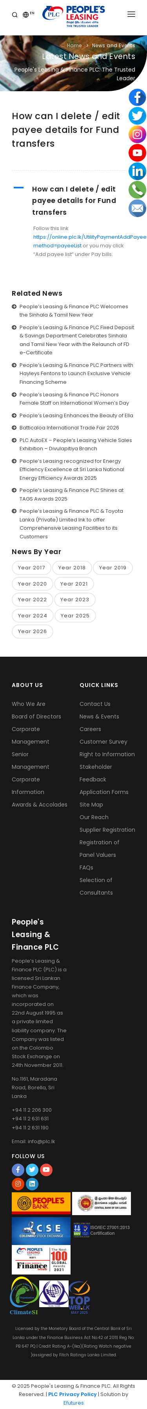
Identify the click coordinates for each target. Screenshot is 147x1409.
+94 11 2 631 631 (30, 1118)
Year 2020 (32, 584)
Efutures (74, 1403)
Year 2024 (32, 615)
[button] (73, 200)
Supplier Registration (107, 830)
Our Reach (94, 817)
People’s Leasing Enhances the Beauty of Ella (76, 415)
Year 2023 (74, 599)
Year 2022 (32, 599)
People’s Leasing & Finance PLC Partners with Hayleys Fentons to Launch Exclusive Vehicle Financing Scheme (76, 373)
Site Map (91, 805)
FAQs (86, 867)
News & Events (99, 716)
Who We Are (28, 704)
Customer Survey (103, 742)
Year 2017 (31, 567)
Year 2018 (72, 567)
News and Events (114, 45)
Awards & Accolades (39, 805)
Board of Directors (36, 716)
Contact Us (95, 704)
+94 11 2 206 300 (32, 1110)
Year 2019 (113, 567)
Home (74, 45)
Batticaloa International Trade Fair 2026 (69, 427)
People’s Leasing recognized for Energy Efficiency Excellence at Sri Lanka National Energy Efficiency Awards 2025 (72, 469)
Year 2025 (75, 615)
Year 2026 (32, 631)
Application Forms (104, 792)
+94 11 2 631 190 (30, 1127)
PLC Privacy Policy (72, 1394)
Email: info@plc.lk (33, 1141)
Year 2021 (74, 584)
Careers (90, 729)
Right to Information (107, 754)
